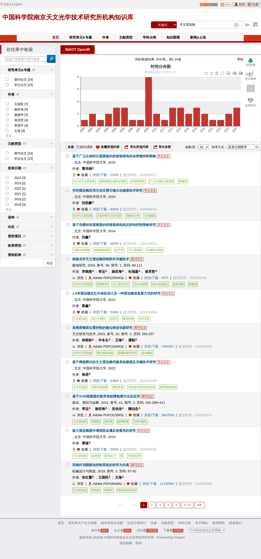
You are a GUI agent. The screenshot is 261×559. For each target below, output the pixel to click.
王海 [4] (19, 131)
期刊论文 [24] (23, 79)
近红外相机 (98, 318)
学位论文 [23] (23, 85)
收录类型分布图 (112, 523)
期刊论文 (137, 259)
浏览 (78, 278)
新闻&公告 (198, 37)
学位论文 (163, 156)
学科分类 (149, 37)
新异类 (109, 421)
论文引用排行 (136, 523)
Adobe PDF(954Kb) (105, 483)
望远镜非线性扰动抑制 (141, 387)
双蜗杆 (109, 490)
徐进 (85, 374)
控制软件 (102, 284)
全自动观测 (140, 284)
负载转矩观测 (81, 250)
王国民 (103, 477)
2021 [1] (20, 194)
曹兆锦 (87, 168)
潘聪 (131, 340)
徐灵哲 (150, 271)
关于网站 (201, 523)
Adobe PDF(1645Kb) (106, 346)
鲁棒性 (183, 181)
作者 (105, 37)
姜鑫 (85, 306)
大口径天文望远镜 (84, 181)
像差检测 (128, 318)
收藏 (84, 175)
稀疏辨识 (118, 387)
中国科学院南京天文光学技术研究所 (129, 537)
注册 (253, 4)
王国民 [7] (21, 104)
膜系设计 (110, 455)
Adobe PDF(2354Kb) (106, 278)
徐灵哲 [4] (21, 120)
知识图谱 (173, 37)
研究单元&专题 (80, 37)
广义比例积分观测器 (162, 181)
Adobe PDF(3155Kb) (106, 415)
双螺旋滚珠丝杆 (127, 352)
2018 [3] (20, 204)
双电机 (96, 490)
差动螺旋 (147, 352)
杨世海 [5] (21, 109)
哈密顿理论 (138, 181)
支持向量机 (140, 421)
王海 (118, 340)
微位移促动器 (105, 352)
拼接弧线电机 (102, 250)
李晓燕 (87, 271)
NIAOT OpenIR (77, 49)
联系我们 (235, 523)
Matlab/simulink (127, 490)
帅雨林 (87, 340)
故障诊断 (178, 284)
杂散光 (114, 318)
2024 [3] (20, 178)
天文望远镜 (135, 250)
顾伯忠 (133, 409)
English (17, 4)
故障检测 (123, 421)
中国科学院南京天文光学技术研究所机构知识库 (67, 17)
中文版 (4, 4)
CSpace (179, 537)
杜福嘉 (133, 271)
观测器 (96, 421)
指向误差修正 (160, 284)
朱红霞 (87, 477)
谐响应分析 (132, 215)
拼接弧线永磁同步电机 (113, 181)
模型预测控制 (168, 387)
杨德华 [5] (21, 115)
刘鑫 (85, 237)
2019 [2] (20, 199)
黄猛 (85, 443)
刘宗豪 (87, 203)
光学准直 (144, 318)
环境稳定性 (134, 455)
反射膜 (96, 455)
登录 (240, 4)
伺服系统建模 (100, 387)
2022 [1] (20, 188)
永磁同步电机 (155, 250)
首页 (55, 37)
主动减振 (149, 215)
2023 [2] (20, 183)
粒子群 (119, 250)
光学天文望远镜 (82, 215)
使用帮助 (218, 523)
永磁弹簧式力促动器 (109, 215)
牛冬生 (103, 340)
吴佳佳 (117, 409)
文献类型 (126, 37)
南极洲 (193, 284)
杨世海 (117, 271)
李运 (101, 271)
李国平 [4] (21, 125)
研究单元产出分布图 (82, 523)
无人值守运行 (121, 284)
